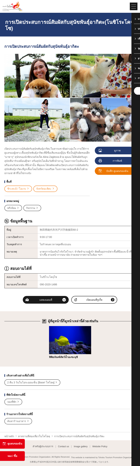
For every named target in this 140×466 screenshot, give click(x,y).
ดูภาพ (109, 150)
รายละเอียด (55, 327)
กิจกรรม (32, 208)
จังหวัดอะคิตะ (45, 188)
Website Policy (99, 446)
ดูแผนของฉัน (12, 444)
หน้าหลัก (9, 436)
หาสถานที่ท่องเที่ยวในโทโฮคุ (34, 436)
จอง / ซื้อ (12, 456)
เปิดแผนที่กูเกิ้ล (94, 299)
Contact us (63, 446)
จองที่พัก (13, 401)
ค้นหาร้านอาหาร (18, 421)
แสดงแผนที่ (45, 299)
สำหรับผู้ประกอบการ (43, 446)
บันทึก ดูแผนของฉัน (113, 171)
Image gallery (81, 446)
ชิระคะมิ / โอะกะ (18, 188)
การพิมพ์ (110, 161)
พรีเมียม (13, 208)
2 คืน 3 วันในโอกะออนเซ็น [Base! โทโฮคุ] (32, 382)
